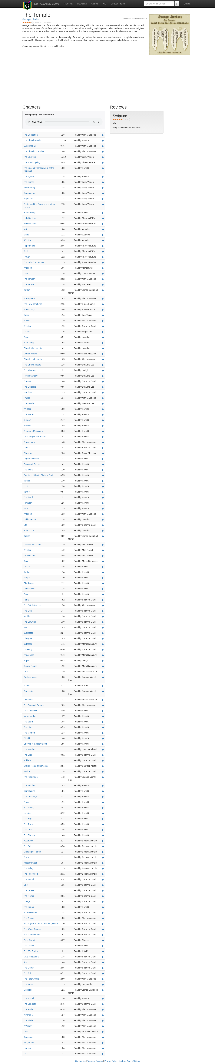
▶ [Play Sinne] (103, 235)
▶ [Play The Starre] (103, 415)
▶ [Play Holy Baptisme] (103, 218)
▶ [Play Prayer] (103, 257)
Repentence (29, 246)
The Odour (29, 968)
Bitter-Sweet (29, 940)
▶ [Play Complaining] (103, 791)
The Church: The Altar (34, 151)
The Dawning (30, 622)
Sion (26, 594)
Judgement (29, 1042)
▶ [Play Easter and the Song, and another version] (103, 204)
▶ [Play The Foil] (103, 973)
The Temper (29, 279)
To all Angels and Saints (35, 436)
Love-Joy (28, 649)
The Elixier (28, 1020)
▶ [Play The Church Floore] (103, 365)
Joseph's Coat (30, 863)
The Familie (29, 749)
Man (26, 508)
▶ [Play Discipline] (103, 990)
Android (94, 4)
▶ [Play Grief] (103, 885)
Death (26, 1031)
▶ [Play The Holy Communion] (103, 262)
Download (82, 4)
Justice (27, 536)
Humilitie (28, 392)
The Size (28, 755)
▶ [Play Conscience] (103, 589)
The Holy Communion (34, 262)
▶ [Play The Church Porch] (103, 140)
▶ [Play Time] (103, 672)
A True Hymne (30, 912)
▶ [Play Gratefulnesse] (103, 677)
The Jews (28, 824)
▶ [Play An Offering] (103, 808)
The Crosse (29, 890)
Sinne (26, 235)
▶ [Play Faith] (103, 251)
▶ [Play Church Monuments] (103, 348)
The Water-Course (32, 929)
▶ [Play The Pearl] (103, 497)
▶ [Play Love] (103, 273)
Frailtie (27, 398)
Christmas (28, 453)
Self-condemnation (32, 934)
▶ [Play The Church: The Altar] (103, 151)
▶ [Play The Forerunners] (103, 979)
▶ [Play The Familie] (103, 749)
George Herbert (31, 19)
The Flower (29, 896)
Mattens (27, 331)
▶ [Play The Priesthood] (103, 874)
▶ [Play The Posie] (103, 1010)
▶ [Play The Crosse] (103, 891)
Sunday (27, 420)
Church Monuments (33, 348)
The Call (27, 846)
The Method (29, 733)
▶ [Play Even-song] (103, 343)
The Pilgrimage (31, 777)
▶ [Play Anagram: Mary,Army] (103, 431)
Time (26, 671)
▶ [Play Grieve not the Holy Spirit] (103, 744)
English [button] (188, 4)
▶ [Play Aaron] (103, 962)
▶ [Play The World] (103, 470)
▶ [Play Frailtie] (103, 398)
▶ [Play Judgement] (103, 1043)
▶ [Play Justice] (103, 536)
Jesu (26, 627)
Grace (26, 315)
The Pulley (28, 868)
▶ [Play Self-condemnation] (103, 935)
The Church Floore (32, 365)
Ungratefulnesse (31, 458)
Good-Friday (29, 187)
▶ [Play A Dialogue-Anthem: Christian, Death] (103, 924)
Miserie (27, 566)
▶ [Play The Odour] (103, 968)
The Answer (29, 918)
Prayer (27, 257)
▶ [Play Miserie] (103, 567)
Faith (26, 251)
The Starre (28, 414)
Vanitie (27, 481)
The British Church (32, 605)
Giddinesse (29, 699)
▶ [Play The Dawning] (103, 622)
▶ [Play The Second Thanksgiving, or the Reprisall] (103, 168)
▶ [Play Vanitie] (103, 481)
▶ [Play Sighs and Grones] (103, 464)
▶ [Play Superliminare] (103, 146)
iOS (104, 4)
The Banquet (30, 1004)
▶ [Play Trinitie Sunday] (103, 376)
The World (28, 469)
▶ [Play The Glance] (103, 946)
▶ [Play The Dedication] (103, 135)
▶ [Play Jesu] (103, 627)
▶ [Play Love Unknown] (103, 711)
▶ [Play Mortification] (103, 556)
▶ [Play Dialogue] (103, 639)
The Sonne (29, 907)
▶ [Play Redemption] (103, 193)
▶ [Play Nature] (103, 229)
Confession (29, 691)
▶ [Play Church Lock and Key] (103, 359)
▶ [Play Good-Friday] (103, 188)
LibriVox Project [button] (119, 4)
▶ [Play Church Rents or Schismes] (103, 766)
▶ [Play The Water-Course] (103, 929)
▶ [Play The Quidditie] (103, 387)
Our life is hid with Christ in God (38, 475)
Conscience (29, 588)
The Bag (28, 818)
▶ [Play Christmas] (103, 453)
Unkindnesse (30, 519)
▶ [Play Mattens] (103, 332)
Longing (27, 813)
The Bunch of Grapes (33, 705)
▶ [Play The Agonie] (103, 177)
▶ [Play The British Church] (103, 605)
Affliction (28, 240)
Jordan (27, 290)
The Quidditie (30, 387)
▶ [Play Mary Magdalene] (103, 957)
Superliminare (30, 146)
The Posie (28, 1009)
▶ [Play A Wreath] (103, 1026)
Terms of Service (95, 1061)
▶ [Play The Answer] (103, 918)
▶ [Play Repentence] (103, 246)
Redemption (29, 193)
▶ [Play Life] (103, 525)
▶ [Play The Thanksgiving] (103, 163)
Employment (29, 298)
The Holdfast (29, 785)
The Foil (27, 973)
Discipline (28, 990)
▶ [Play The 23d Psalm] (103, 951)
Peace (27, 685)
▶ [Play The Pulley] (103, 868)
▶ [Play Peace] (103, 686)
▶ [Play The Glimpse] (103, 835)
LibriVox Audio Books (46, 3)
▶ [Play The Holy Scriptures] (103, 304)
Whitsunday (29, 309)
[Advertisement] (107, 79)
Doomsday (29, 1037)
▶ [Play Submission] (103, 531)
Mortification (29, 555)
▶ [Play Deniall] (103, 448)
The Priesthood (31, 874)
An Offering (29, 807)
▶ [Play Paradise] (103, 727)
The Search (29, 879)
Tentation (28, 503)
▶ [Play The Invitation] (103, 998)
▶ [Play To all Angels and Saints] (103, 437)
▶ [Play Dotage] (103, 902)
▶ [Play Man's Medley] (103, 716)
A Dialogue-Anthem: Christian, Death (41, 923)
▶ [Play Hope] (103, 661)
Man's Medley (30, 716)
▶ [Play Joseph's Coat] (103, 863)
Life (25, 525)
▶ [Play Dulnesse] (103, 644)
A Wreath (28, 1026)
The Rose (28, 984)
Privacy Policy (111, 1061)
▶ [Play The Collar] (103, 830)
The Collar (28, 829)
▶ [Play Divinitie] (103, 738)
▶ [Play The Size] (103, 755)
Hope (26, 660)
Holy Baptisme (30, 218)
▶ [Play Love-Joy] (103, 650)
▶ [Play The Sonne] (103, 907)
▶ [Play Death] (103, 1032)
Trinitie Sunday (30, 376)
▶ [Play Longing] (103, 813)
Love (26, 273)
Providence (29, 655)
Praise (27, 320)
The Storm (28, 722)
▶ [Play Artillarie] (103, 760)
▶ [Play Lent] (103, 486)
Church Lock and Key (34, 359)
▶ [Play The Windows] (103, 370)
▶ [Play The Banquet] (103, 1004)
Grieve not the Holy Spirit (35, 744)
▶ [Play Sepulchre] (103, 199)
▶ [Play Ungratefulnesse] (103, 459)
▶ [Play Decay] (103, 561)
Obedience (29, 583)
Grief (26, 885)
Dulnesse (28, 644)
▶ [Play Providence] (103, 655)
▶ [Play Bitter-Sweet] (103, 940)
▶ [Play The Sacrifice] (103, 157)
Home (26, 600)
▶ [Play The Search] (103, 879)
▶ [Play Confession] (103, 691)
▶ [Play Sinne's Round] (103, 666)
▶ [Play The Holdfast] (103, 786)
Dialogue (28, 638)
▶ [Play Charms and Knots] (103, 545)
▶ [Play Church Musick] (103, 354)
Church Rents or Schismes (36, 766)
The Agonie (29, 176)
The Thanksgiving (32, 162)
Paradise (28, 727)
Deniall (27, 447)
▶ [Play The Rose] (103, 984)
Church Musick (30, 353)
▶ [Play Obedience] (103, 583)
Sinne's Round (30, 666)
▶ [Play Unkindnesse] (103, 520)
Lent (26, 486)
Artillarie (27, 760)
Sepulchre (28, 198)
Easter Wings (30, 212)
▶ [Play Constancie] (103, 404)
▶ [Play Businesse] (103, 633)
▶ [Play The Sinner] (103, 182)
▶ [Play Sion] (103, 594)
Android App (124, 1061)
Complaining (29, 791)
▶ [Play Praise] (103, 321)
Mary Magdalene (31, 957)
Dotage (27, 901)
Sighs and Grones (32, 464)
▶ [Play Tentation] (103, 503)
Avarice (27, 425)
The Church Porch (32, 140)
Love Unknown (30, 710)
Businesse (28, 633)
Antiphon (28, 268)
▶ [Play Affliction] (103, 240)
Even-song (29, 342)
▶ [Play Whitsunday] (103, 310)
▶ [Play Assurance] (103, 841)
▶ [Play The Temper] (103, 279)
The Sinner (29, 182)
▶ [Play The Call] (103, 846)
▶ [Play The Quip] (103, 611)
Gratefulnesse (30, 677)
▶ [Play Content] (103, 381)
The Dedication (31, 135)
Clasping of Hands (32, 852)
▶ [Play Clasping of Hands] (103, 852)
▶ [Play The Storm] (103, 722)
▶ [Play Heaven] (103, 1048)
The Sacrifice (30, 157)
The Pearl (28, 497)
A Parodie (28, 1015)
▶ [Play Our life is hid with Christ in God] (103, 475)
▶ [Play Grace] (103, 315)
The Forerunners (31, 979)
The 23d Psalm (31, 951)
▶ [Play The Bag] (103, 819)
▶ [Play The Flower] (103, 896)
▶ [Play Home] (103, 600)
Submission (29, 530)
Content (27, 381)
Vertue (27, 492)
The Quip (28, 611)
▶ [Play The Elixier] (103, 1021)
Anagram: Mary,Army (33, 431)
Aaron (26, 962)
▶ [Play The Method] (103, 733)
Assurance (28, 841)
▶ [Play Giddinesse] (103, 700)
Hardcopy (68, 4)
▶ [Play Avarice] (103, 426)
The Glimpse (29, 835)
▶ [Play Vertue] (103, 492)
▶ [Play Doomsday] (103, 1037)
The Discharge (30, 796)
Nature (27, 229)
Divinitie (27, 738)
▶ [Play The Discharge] (103, 797)
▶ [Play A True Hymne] (103, 913)
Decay (27, 561)
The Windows (30, 370)
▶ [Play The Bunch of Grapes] (103, 705)
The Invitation (30, 998)
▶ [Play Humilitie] (103, 392)
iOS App (136, 1061)
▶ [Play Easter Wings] (103, 213)
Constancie (29, 403)
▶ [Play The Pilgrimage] (103, 777)
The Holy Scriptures (33, 304)
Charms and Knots (32, 544)
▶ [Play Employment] (103, 299)
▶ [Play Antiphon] (103, 268)
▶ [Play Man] (103, 508)
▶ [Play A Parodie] (103, 1015)
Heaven (27, 1048)
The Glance (29, 945)
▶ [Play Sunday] (103, 420)
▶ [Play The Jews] (103, 824)
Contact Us (80, 1061)
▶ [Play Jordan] (103, 290)
